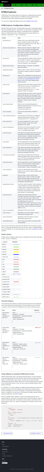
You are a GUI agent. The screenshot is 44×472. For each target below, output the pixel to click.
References (29, 5)
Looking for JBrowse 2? (7, 456)
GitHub (3, 461)
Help (34, 5)
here (16, 394)
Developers (18, 5)
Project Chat (5, 451)
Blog (2, 5)
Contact (24, 5)
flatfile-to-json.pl (31, 21)
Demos (13, 5)
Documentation (7, 5)
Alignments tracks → (36, 433)
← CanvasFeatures (7, 433)
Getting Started (5, 446)
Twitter (3, 453)
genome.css (36, 229)
